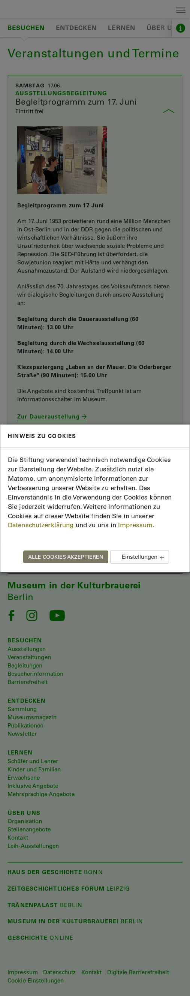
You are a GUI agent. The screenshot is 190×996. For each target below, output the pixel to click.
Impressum (135, 525)
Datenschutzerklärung (40, 525)
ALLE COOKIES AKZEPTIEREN (65, 557)
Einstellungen (139, 556)
